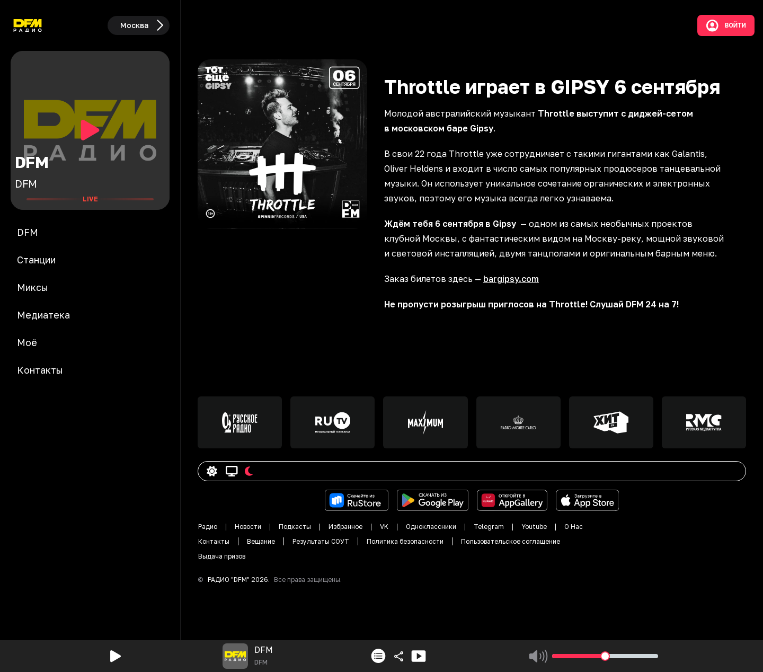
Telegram (489, 526)
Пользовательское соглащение (510, 541)
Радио (207, 526)
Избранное (345, 526)
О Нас (573, 526)
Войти (726, 25)
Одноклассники (431, 526)
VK (384, 526)
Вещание (261, 541)
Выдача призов (221, 556)
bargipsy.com (511, 278)
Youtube (534, 526)
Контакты (213, 541)
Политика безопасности (405, 541)
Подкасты (295, 526)
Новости (248, 526)
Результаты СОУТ (320, 541)
